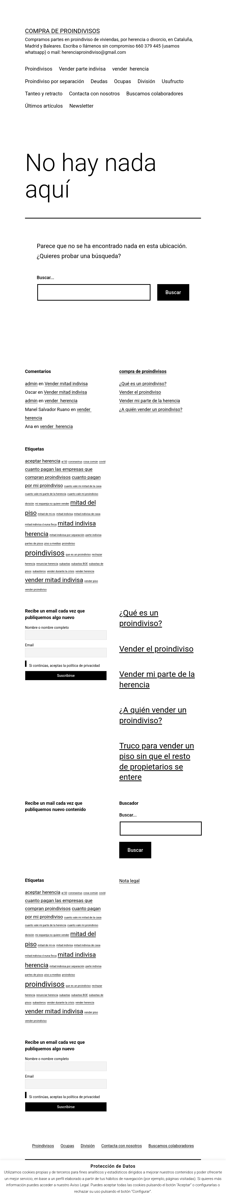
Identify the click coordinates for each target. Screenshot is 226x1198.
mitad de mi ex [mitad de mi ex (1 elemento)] (46, 514)
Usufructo (173, 81)
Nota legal (129, 880)
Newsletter (82, 106)
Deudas (99, 81)
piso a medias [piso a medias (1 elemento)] (52, 543)
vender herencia (130, 69)
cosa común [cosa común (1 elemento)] (90, 461)
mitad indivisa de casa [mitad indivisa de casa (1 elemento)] (87, 514)
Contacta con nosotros (94, 94)
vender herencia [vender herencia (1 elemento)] (85, 571)
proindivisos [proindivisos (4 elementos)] (44, 553)
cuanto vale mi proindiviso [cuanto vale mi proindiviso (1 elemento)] (82, 494)
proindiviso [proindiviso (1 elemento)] (68, 543)
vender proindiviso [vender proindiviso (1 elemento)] (36, 589)
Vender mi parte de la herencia (149, 400)
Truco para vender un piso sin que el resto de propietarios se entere (156, 761)
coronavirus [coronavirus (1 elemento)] (75, 461)
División (146, 81)
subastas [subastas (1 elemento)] (64, 563)
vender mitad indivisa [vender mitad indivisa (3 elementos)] (54, 579)
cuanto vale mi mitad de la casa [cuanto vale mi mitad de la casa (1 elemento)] (82, 486)
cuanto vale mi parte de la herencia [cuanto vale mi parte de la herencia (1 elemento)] (45, 494)
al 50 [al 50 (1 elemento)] (64, 461)
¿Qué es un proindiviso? (142, 383)
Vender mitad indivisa (66, 383)
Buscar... (45, 277)
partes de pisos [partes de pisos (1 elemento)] (34, 543)
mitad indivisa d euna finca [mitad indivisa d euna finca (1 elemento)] (40, 524)
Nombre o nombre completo (47, 628)
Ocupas (122, 81)
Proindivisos (38, 69)
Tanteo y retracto (43, 94)
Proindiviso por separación (54, 81)
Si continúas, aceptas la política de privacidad (62, 664)
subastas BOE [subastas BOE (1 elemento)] (79, 563)
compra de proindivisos (62, 31)
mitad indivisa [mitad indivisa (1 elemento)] (64, 514)
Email (29, 645)
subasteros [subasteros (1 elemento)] (39, 571)
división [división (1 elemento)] (29, 503)
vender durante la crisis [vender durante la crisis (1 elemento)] (60, 571)
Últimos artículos (44, 106)
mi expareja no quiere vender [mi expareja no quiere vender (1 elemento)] (52, 503)
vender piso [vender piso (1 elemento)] (91, 581)
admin (31, 383)
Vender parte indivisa (82, 69)
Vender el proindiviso (140, 392)
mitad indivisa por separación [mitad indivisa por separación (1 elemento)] (67, 535)
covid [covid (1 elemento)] (102, 461)
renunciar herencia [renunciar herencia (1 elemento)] (47, 563)
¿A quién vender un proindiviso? (150, 409)
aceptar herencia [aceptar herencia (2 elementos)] (42, 461)
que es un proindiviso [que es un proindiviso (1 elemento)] (78, 554)
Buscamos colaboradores (154, 94)
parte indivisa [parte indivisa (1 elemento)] (94, 535)
